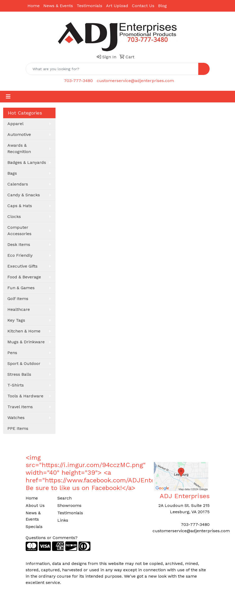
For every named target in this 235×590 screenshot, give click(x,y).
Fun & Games (21, 287)
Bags (12, 173)
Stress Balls (19, 374)
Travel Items (20, 406)
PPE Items (17, 428)
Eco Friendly (20, 255)
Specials (34, 526)
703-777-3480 (78, 80)
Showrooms (69, 505)
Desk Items (18, 244)
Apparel (15, 123)
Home (33, 5)
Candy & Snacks (23, 194)
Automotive (19, 134)
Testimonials (89, 5)
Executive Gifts (22, 266)
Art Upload (117, 5)
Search (64, 498)
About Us (35, 505)
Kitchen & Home (23, 331)
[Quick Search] (112, 69)
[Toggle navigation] (8, 96)
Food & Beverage (24, 276)
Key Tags (16, 320)
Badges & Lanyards (26, 162)
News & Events (58, 5)
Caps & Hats (19, 205)
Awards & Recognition (19, 148)
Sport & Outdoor (23, 363)
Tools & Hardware (25, 395)
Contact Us (143, 5)
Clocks (14, 216)
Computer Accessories (19, 230)
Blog (162, 5)
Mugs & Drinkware (26, 341)
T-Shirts (15, 385)
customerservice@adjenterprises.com (135, 80)
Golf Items (17, 298)
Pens (12, 352)
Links (62, 520)
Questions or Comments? (51, 537)
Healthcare (18, 309)
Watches (16, 417)
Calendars (17, 184)
